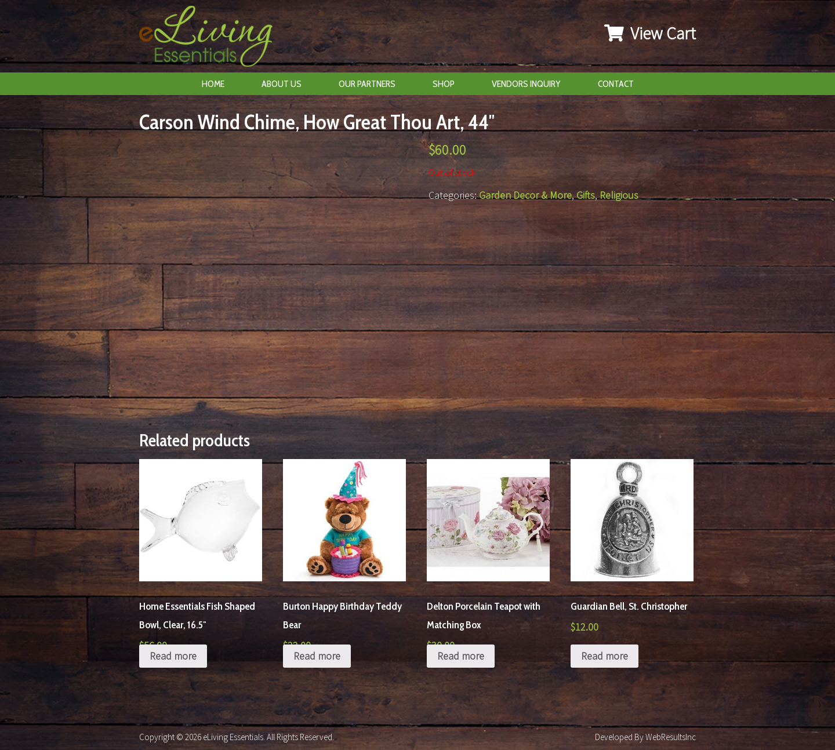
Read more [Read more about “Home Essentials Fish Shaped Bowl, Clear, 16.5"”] (173, 655)
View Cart (650, 33)
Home (213, 83)
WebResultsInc (670, 736)
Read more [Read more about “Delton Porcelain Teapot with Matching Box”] (460, 655)
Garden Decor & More (525, 195)
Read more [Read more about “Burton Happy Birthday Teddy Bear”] (316, 655)
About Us (282, 83)
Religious (619, 195)
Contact (616, 83)
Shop (444, 83)
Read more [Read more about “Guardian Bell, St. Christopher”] (604, 655)
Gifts (585, 195)
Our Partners (367, 83)
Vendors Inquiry (526, 83)
